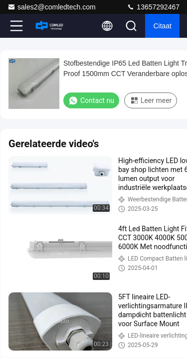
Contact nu (91, 100)
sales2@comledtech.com (51, 7)
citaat (162, 26)
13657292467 (153, 7)
